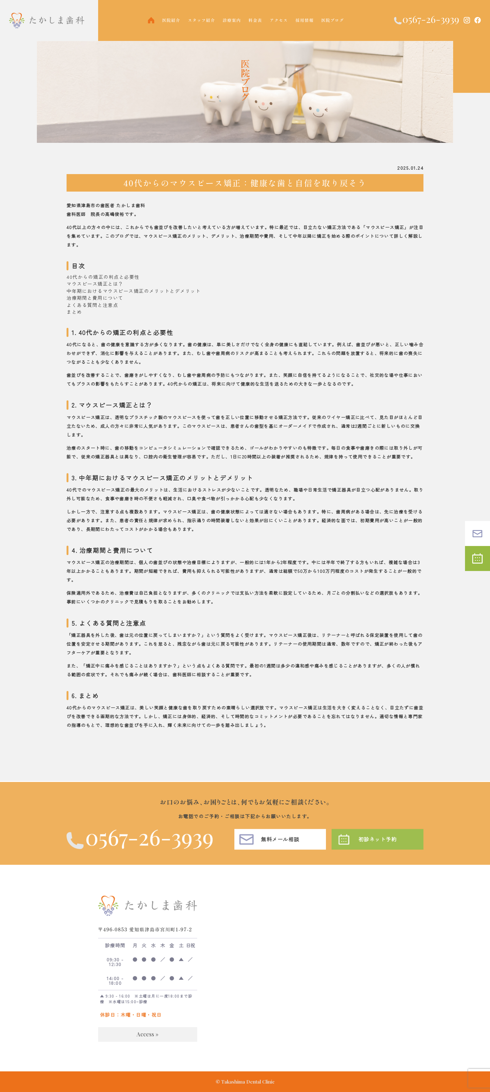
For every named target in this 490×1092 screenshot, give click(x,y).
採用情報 (305, 20)
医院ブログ (332, 20)
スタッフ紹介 (201, 20)
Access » (147, 1042)
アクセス (279, 20)
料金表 (255, 20)
